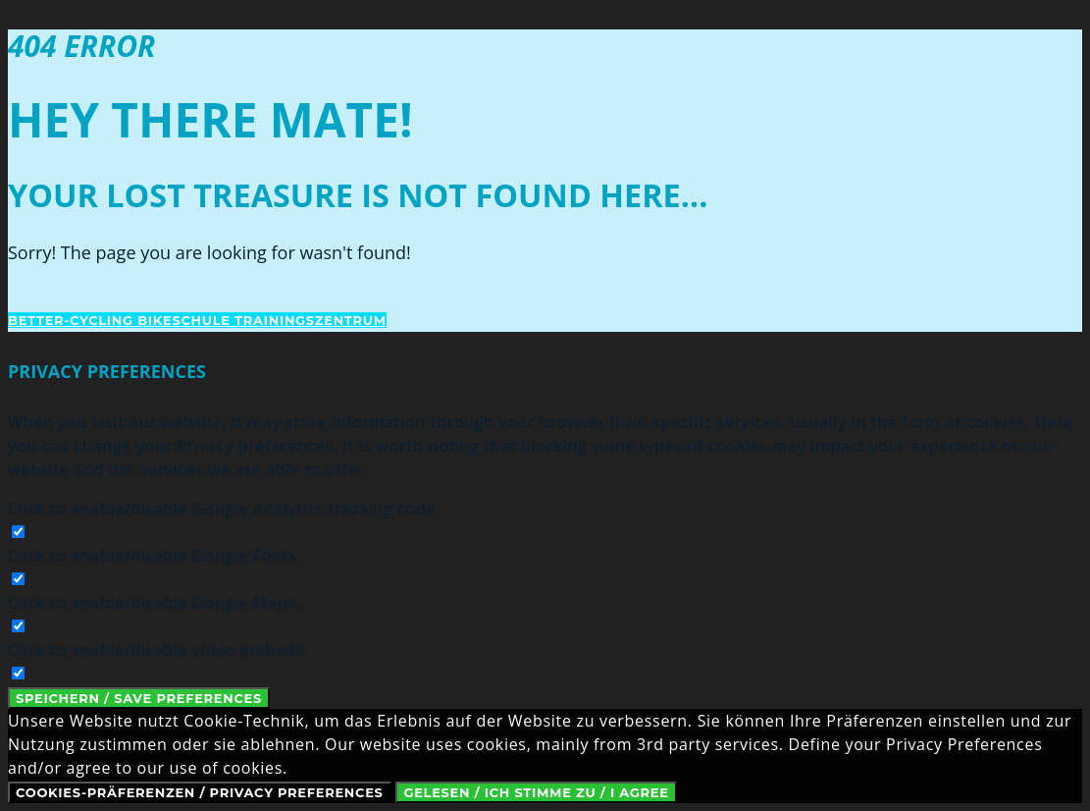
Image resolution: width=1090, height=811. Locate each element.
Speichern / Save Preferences (139, 698)
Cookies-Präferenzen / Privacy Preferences (200, 792)
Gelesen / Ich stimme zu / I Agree (535, 792)
